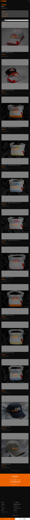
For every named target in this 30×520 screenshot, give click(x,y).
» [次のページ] (19, 470)
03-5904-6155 (16, 482)
